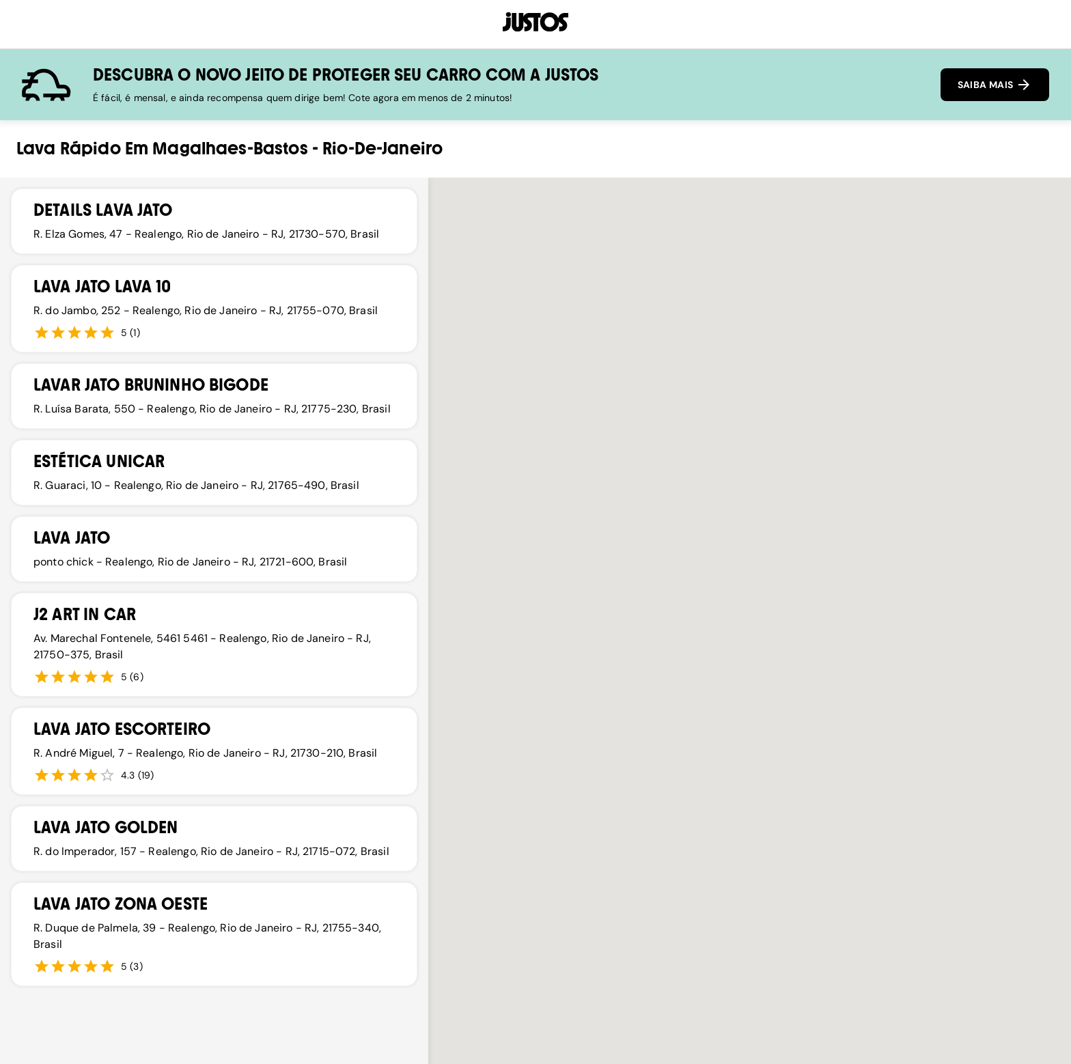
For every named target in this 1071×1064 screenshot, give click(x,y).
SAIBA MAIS (994, 84)
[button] (775, 581)
